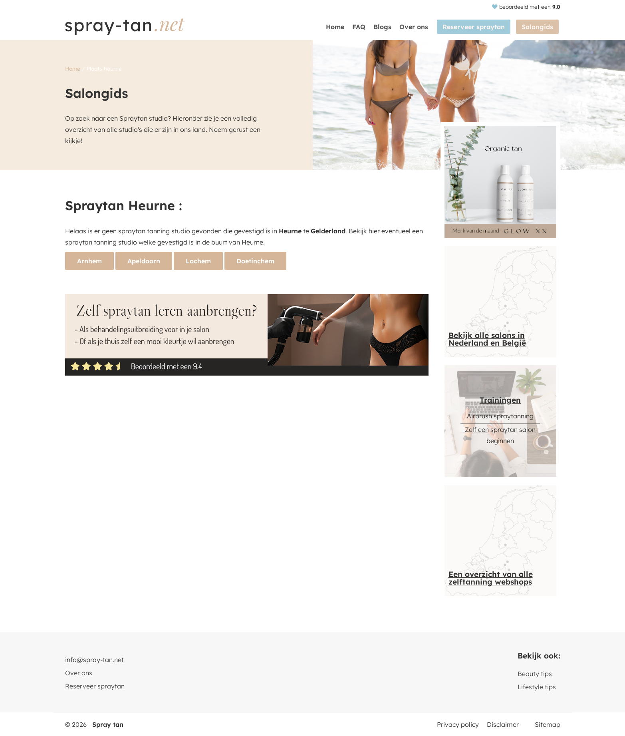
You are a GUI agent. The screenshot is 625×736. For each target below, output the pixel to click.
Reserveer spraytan (477, 27)
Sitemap (547, 724)
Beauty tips (535, 674)
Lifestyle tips (537, 687)
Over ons (417, 27)
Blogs (386, 27)
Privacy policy (458, 724)
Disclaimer (503, 724)
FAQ (362, 27)
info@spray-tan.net (94, 660)
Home (339, 27)
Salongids (539, 27)
